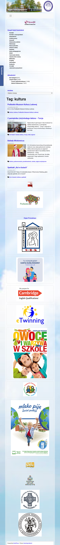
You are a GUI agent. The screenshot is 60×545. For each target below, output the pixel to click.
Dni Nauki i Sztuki (14, 134)
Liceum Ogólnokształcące (18, 81)
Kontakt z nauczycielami (16, 34)
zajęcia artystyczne (41, 161)
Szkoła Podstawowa (16, 83)
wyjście (33, 134)
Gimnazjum (12, 62)
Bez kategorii (13, 77)
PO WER (11, 66)
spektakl (23, 177)
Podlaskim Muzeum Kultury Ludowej (28, 112)
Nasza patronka (13, 45)
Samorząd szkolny (14, 55)
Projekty (11, 60)
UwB (29, 134)
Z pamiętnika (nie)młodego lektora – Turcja (25, 118)
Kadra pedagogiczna (15, 51)
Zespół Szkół (13, 79)
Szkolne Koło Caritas (15, 57)
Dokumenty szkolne (14, 42)
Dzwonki (11, 40)
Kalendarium (12, 36)
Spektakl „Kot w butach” (17, 167)
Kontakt (11, 32)
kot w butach (12, 177)
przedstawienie (27, 161)
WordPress (16, 543)
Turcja (25, 134)
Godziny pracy (13, 38)
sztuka (33, 161)
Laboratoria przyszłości (15, 68)
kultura (11, 112)
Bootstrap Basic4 (28, 543)
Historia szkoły (13, 47)
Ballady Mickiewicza (16, 141)
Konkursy (12, 64)
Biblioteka (12, 58)
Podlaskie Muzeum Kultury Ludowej (22, 104)
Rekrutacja (12, 44)
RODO (11, 53)
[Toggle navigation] (10, 16)
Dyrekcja (11, 49)
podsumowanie (18, 161)
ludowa (16, 112)
